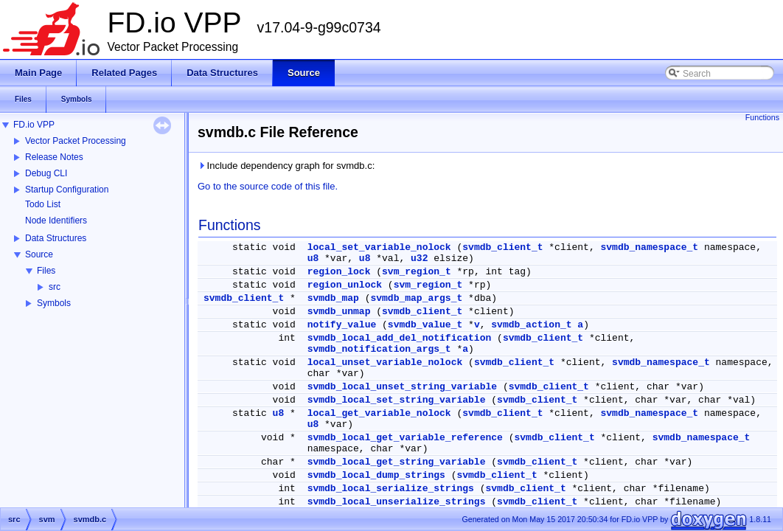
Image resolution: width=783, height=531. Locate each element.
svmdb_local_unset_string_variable (402, 386)
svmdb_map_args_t (416, 298)
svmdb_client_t (502, 247)
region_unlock (344, 285)
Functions (762, 117)
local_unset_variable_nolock (385, 362)
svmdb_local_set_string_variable (396, 400)
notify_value (342, 324)
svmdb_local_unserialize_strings (396, 501)
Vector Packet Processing (75, 141)
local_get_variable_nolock (379, 413)
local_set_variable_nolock (379, 247)
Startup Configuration (66, 189)
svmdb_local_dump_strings (376, 475)
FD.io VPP (34, 124)
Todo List (42, 204)
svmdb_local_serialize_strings (390, 488)
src (54, 287)
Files (46, 271)
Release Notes (54, 157)
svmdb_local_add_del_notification (399, 338)
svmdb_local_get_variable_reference (405, 437)
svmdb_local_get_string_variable (396, 462)
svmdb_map (333, 298)
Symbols (54, 303)
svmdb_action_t (531, 324)
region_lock (339, 271)
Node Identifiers (56, 220)
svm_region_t (416, 271)
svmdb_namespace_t (650, 247)
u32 (419, 258)
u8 (313, 258)
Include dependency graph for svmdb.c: (286, 165)
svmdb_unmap (339, 311)
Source (39, 254)
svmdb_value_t (425, 324)
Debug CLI (46, 173)
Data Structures (55, 238)
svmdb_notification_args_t (379, 349)
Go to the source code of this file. (268, 186)
